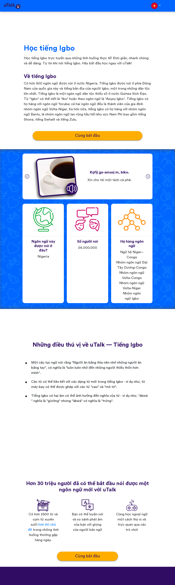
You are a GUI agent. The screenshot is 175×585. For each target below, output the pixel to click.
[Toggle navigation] (169, 5)
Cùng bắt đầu (87, 136)
